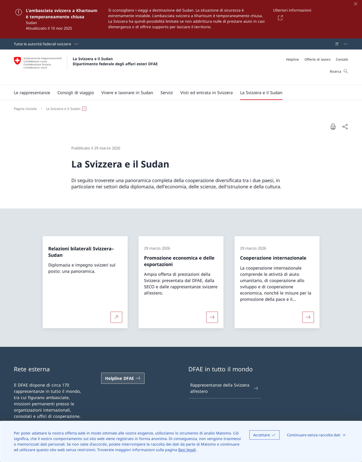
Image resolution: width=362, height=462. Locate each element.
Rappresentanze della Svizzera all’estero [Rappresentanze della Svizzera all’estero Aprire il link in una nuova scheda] (224, 388)
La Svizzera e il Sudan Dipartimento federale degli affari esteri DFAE (115, 61)
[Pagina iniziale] (25, 109)
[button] (32, 92)
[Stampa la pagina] (333, 126)
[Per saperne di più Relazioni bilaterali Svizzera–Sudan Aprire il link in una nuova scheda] (116, 316)
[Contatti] (342, 59)
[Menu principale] (177, 92)
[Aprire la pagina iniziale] (86, 67)
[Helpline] (292, 59)
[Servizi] (167, 92)
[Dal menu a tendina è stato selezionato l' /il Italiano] (340, 44)
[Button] (279, 17)
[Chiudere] (355, 3)
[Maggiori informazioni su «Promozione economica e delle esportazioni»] (212, 316)
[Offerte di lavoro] (317, 59)
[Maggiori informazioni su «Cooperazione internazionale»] (308, 316)
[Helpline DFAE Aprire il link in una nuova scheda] (123, 378)
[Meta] (317, 59)
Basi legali (187, 449)
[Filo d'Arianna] (179, 109)
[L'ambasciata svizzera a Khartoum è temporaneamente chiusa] (181, 19)
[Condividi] (345, 126)
